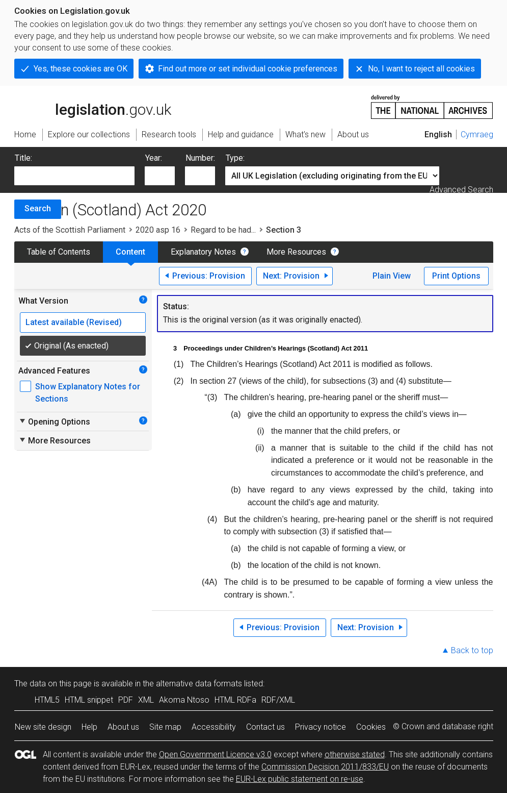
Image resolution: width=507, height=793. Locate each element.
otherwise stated (355, 754)
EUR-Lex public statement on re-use (299, 779)
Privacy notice (320, 727)
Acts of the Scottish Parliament (69, 230)
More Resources (296, 252)
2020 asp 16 (158, 230)
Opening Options (54, 421)
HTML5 (47, 700)
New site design (43, 727)
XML (146, 700)
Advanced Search (461, 189)
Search (37, 208)
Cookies (371, 727)
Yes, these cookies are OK (80, 68)
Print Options (456, 276)
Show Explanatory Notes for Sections (87, 393)
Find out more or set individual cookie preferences (247, 68)
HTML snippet (89, 700)
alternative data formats (199, 683)
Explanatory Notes (203, 252)
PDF (125, 700)
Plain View (391, 276)
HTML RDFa (235, 700)
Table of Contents (58, 252)
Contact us (265, 727)
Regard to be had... (223, 230)
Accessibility (214, 727)
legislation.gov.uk (92, 106)
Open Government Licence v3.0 (215, 754)
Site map (165, 727)
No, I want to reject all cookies (421, 68)
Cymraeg (477, 134)
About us (123, 727)
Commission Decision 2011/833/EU (325, 767)
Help (89, 727)
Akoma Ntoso (184, 700)
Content (130, 252)
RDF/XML (278, 700)
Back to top (472, 650)
